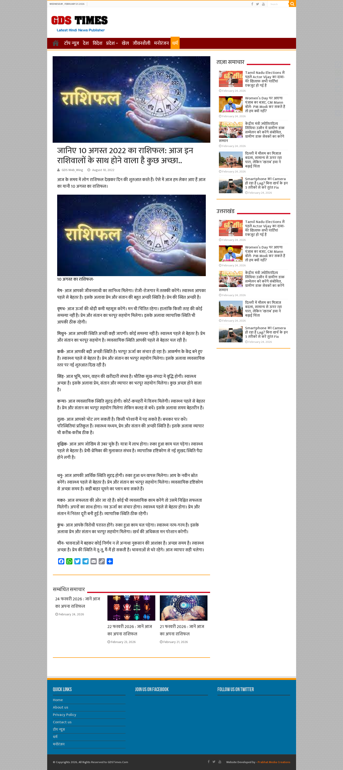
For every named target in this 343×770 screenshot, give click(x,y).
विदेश (97, 43)
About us (60, 707)
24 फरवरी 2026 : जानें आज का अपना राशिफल (77, 602)
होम (56, 43)
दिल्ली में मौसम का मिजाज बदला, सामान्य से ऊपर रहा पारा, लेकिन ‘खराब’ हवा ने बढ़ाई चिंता (263, 160)
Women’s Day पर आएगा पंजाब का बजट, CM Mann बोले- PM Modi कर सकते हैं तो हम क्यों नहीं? (265, 104)
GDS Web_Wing (72, 170)
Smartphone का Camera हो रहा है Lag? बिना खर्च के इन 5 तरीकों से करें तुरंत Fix (266, 183)
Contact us (62, 722)
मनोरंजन (161, 43)
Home (58, 700)
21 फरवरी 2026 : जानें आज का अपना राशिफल (182, 630)
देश (86, 43)
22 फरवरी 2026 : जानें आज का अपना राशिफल (129, 630)
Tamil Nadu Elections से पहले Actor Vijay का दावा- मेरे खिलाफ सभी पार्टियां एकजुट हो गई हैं (265, 79)
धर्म (175, 43)
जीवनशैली (141, 43)
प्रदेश (110, 43)
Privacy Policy (64, 715)
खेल (125, 43)
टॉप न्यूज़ (71, 43)
